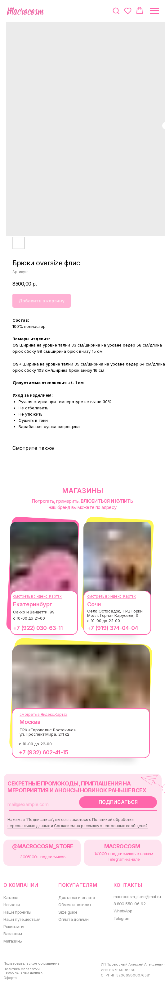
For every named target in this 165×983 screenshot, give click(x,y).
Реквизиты (12, 920)
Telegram (117, 912)
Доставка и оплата (73, 892)
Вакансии (12, 927)
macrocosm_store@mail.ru (133, 891)
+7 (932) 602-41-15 (40, 752)
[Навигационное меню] (154, 11)
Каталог (10, 892)
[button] (116, 10)
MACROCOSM (117, 843)
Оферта (10, 970)
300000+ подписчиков (41, 853)
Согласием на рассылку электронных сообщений (99, 824)
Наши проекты (16, 906)
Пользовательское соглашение (30, 956)
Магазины (12, 934)
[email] (38, 802)
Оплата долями (70, 913)
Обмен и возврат (71, 899)
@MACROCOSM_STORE (41, 843)
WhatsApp (118, 905)
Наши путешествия (20, 913)
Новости (11, 899)
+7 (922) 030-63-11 (35, 628)
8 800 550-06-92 (124, 898)
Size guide (65, 906)
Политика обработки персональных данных (22, 963)
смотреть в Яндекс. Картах (34, 596)
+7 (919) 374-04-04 (109, 628)
